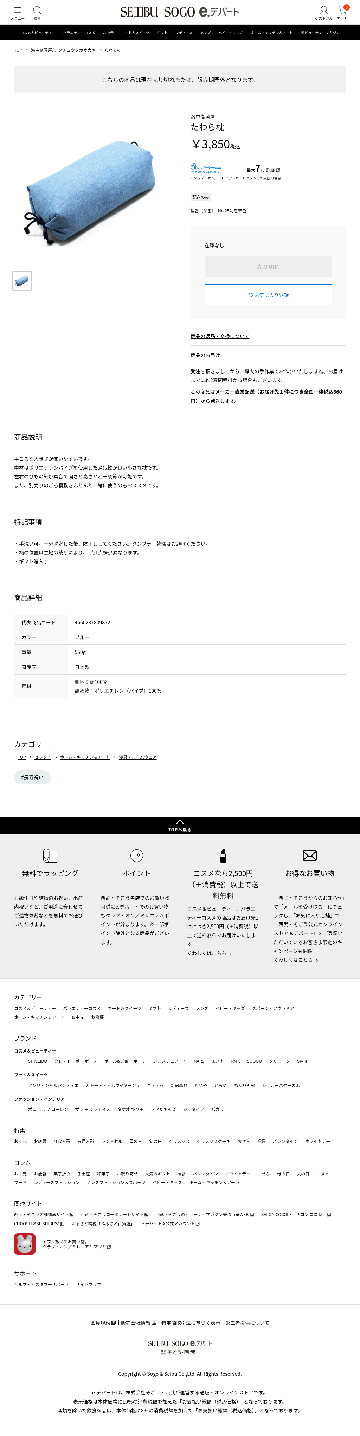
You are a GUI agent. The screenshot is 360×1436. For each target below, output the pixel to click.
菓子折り (61, 1173)
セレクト (42, 767)
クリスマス (179, 1141)
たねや (200, 1085)
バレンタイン (285, 1141)
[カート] (340, 19)
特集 (19, 1130)
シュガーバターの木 (281, 1085)
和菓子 (103, 1173)
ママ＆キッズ (163, 1109)
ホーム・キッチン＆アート (271, 43)
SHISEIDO (37, 1061)
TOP (18, 60)
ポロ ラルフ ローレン (48, 1109)
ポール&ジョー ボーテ (125, 1061)
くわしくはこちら (206, 953)
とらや (220, 1085)
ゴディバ (155, 1085)
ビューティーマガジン (322, 43)
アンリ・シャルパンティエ (53, 1085)
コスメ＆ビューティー (37, 43)
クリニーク (279, 1061)
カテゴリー (28, 997)
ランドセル (111, 1141)
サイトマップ (88, 1284)
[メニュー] (19, 19)
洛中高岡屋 (203, 127)
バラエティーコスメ (82, 1008)
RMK (235, 1061)
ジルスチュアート (170, 1061)
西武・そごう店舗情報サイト (41, 1214)
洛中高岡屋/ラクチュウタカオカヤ (63, 60)
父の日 (155, 1141)
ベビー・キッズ (230, 43)
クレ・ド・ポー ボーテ (75, 1061)
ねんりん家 (244, 1085)
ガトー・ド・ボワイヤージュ (112, 1085)
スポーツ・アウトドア (273, 1008)
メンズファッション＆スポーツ (116, 1182)
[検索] (42, 19)
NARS (199, 1061)
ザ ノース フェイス (92, 1109)
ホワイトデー (317, 1141)
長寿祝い (34, 788)
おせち (243, 1141)
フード (20, 1182)
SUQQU (254, 1061)
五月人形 (85, 1141)
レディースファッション (57, 1182)
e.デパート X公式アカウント (168, 1223)
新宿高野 (179, 1085)
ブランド (25, 1038)
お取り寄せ (127, 1173)
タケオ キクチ (130, 1109)
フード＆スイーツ (135, 43)
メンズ (205, 43)
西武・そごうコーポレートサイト (112, 1214)
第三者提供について (247, 1322)
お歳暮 (97, 1017)
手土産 (83, 1173)
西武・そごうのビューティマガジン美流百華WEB (202, 1214)
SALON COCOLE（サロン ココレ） (293, 1214)
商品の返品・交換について (220, 346)
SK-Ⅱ (302, 1061)
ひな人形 (61, 1141)
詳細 (270, 181)
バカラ (217, 1109)
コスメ (322, 1173)
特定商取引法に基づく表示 (190, 1322)
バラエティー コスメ (79, 43)
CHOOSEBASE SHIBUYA (37, 1223)
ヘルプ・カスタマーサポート (41, 1284)
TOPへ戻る (180, 829)
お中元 (108, 43)
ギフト (162, 43)
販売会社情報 (135, 1322)
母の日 (135, 1141)
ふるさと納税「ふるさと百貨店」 (103, 1223)
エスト (217, 1061)
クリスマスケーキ (214, 1141)
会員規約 (100, 1322)
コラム (22, 1162)
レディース (184, 43)
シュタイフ (193, 1109)
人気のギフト (157, 1173)
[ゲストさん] (318, 19)
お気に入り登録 (271, 305)
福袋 (261, 1141)
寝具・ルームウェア (138, 767)
